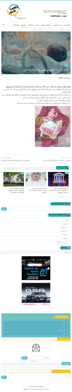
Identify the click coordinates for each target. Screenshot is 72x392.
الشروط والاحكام (62, 330)
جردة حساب (63, 227)
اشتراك (24, 358)
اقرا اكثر (16, 25)
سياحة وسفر (45, 25)
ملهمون (64, 238)
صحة (37, 25)
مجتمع (23, 25)
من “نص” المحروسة (61, 241)
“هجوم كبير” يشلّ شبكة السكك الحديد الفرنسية (15, 160)
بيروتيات (64, 223)
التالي (60, 196)
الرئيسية (67, 25)
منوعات (30, 25)
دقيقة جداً (64, 234)
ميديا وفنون (58, 25)
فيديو (66, 220)
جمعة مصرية (63, 231)
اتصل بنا (64, 333)
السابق (66, 196)
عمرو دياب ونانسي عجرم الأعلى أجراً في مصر (57, 160)
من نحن (64, 326)
